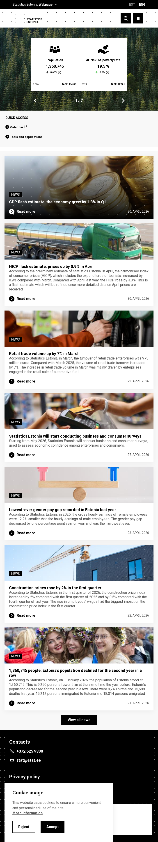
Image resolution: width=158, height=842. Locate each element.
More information (27, 813)
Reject (23, 827)
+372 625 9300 (29, 751)
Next (122, 100)
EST (132, 4)
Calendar (16, 127)
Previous (35, 100)
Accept (52, 827)
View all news (79, 720)
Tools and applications (26, 137)
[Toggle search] (125, 18)
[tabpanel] (55, 64)
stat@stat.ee (28, 760)
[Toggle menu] (138, 18)
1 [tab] (76, 100)
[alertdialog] (59, 812)
